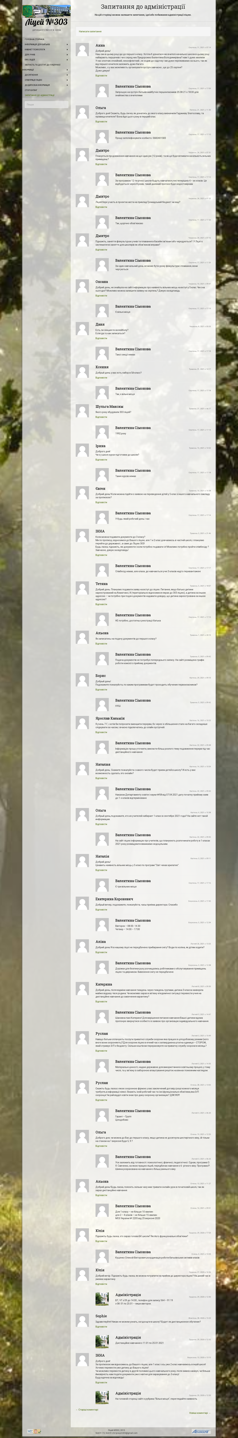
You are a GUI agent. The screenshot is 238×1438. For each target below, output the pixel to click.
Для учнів (30, 55)
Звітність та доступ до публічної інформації (41, 67)
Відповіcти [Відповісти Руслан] (101, 1050)
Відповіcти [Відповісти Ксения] (101, 377)
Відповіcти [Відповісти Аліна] (101, 952)
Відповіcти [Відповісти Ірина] (101, 459)
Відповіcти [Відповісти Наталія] (101, 870)
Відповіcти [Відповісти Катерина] (101, 1001)
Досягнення (31, 75)
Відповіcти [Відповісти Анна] (101, 75)
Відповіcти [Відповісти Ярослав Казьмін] (101, 732)
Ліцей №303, (114, 1430)
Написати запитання (90, 31)
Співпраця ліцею (33, 80)
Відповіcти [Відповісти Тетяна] (101, 604)
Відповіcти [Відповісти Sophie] (101, 1326)
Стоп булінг (31, 90)
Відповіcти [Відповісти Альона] (101, 643)
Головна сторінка (34, 39)
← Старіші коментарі (87, 1409)
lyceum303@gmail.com (127, 1433)
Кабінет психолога (35, 49)
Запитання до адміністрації (39, 95)
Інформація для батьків (37, 44)
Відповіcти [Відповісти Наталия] (101, 778)
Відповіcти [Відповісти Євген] (101, 502)
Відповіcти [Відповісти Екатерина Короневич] (101, 909)
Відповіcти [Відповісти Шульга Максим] (101, 417)
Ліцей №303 (46, 15)
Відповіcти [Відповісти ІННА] (101, 555)
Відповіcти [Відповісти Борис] (101, 689)
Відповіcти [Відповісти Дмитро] (101, 164)
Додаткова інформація (37, 85)
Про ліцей (30, 60)
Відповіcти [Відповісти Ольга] (101, 121)
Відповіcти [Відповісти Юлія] (101, 1241)
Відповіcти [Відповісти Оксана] (101, 295)
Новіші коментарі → (200, 1413)
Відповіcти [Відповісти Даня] (101, 338)
